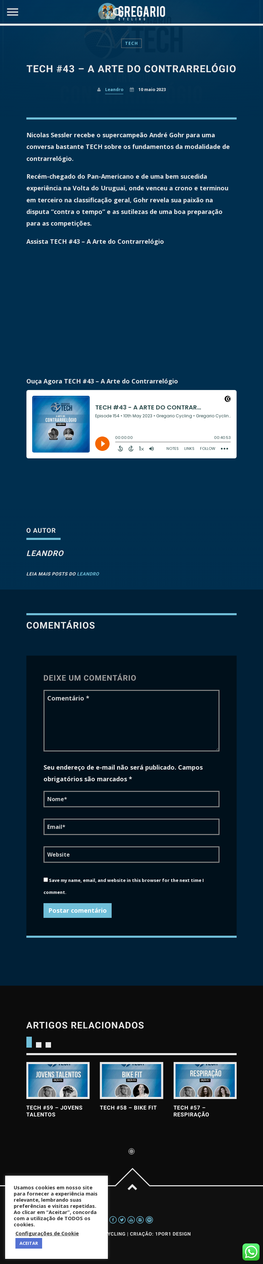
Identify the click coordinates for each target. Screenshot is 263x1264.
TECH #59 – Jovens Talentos (54, 1111)
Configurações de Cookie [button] (47, 1233)
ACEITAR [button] (29, 1243)
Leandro (88, 574)
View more (58, 1080)
